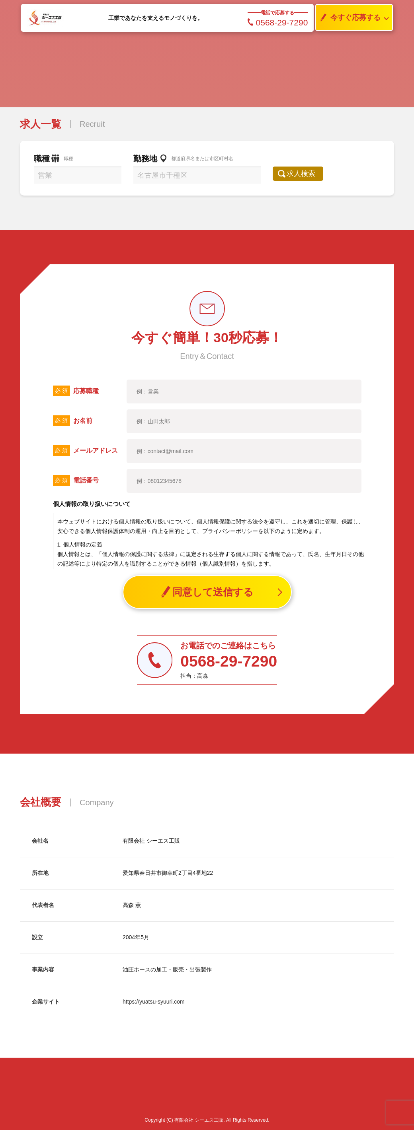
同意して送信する (207, 592)
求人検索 (305, 174)
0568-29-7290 (278, 22)
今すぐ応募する (348, 18)
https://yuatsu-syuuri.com (154, 1001)
